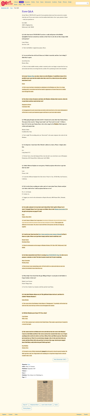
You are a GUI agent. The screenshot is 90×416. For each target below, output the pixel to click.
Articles (21, 2)
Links (16, 414)
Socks (56, 404)
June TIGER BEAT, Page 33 (53, 255)
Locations (54, 2)
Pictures (65, 2)
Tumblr (86, 414)
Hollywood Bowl (34, 404)
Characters (27, 2)
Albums (16, 2)
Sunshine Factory (7, 3)
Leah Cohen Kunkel (46, 404)
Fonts (37, 2)
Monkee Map (31, 76)
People (59, 2)
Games (41, 2)
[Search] (81, 3)
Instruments (48, 2)
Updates (4, 414)
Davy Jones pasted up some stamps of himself (50, 234)
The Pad (28, 4)
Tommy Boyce (27, 408)
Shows (15, 4)
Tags (24, 4)
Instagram (79, 414)
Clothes (33, 2)
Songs (20, 4)
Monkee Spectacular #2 (60, 209)
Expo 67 (25, 404)
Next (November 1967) (60, 359)
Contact (10, 414)
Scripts (69, 2)
